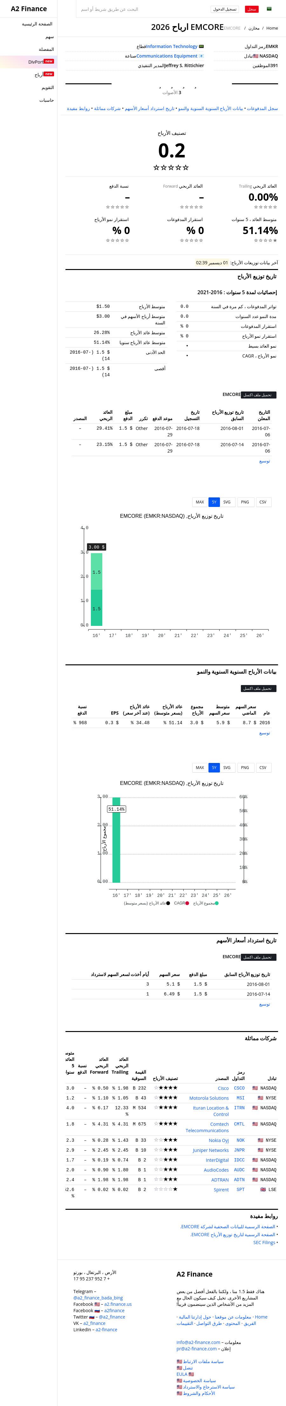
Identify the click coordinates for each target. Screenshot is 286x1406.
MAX (200, 502)
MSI (241, 1098)
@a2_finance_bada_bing (98, 1298)
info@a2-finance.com (199, 1342)
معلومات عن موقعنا (233, 1317)
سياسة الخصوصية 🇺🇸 (196, 1380)
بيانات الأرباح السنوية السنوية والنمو (210, 108)
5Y (214, 502)
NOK (241, 1140)
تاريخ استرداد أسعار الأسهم (149, 108)
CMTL (239, 1124)
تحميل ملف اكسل (257, 395)
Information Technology (172, 46)
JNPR (239, 1150)
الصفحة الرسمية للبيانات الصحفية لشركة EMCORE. (226, 1226)
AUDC (239, 1170)
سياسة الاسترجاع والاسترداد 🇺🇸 (206, 1387)
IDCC (239, 1160)
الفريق (250, 1323)
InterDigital (217, 1160)
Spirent (221, 1190)
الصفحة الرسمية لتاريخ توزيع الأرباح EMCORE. (231, 1234)
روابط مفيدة (78, 108)
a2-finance (106, 1329)
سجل (252, 9)
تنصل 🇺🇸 (185, 1368)
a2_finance (94, 1323)
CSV (264, 502)
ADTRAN (220, 1180)
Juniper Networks (211, 1150)
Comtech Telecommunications (207, 1127)
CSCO (239, 1088)
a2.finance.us (118, 1304)
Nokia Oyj (219, 1140)
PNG (246, 502)
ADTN (239, 1179)
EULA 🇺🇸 (185, 1374)
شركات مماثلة (107, 108)
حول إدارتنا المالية (195, 1317)
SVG (228, 502)
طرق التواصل (209, 1323)
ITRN (239, 1108)
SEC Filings (263, 1242)
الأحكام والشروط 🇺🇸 (196, 1393)
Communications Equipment (166, 56)
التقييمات (185, 1323)
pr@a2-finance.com (197, 1349)
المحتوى (232, 1323)
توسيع (264, 461)
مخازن (254, 28)
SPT (241, 1189)
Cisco (223, 1088)
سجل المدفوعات (262, 108)
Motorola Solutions (209, 1098)
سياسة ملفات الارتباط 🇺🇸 (200, 1361)
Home (272, 28)
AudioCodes (216, 1170)
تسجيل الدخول (224, 9)
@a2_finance (112, 1317)
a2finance (114, 1310)
